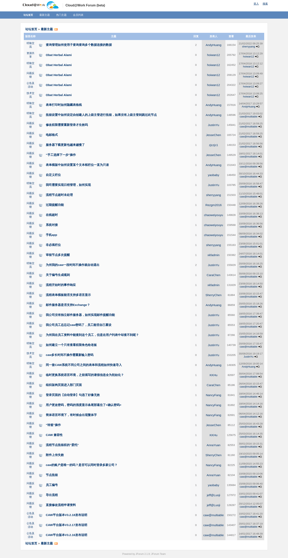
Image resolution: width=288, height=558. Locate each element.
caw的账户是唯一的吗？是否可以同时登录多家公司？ (81, 465)
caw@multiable (248, 116)
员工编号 (52, 485)
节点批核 (52, 475)
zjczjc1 (213, 145)
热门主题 (61, 14)
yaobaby (213, 175)
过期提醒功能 (55, 204)
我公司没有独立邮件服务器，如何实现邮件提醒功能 (80, 315)
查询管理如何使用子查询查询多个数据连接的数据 (79, 44)
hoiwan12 (213, 55)
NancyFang (213, 395)
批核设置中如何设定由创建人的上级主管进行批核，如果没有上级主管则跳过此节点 (101, 114)
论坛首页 (28, 15)
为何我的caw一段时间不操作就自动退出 (72, 264)
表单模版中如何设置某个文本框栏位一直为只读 (77, 164)
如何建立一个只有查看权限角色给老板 (71, 345)
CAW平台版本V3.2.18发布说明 (66, 515)
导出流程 (52, 495)
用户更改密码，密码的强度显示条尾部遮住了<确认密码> (83, 405)
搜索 (265, 3)
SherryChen (214, 295)
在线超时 (52, 214)
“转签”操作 (53, 425)
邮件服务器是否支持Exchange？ (68, 305)
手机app (51, 234)
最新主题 (44, 14)
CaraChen (213, 275)
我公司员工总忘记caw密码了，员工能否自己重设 (78, 325)
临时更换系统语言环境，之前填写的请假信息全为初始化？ (85, 375)
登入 (256, 3)
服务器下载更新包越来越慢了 (65, 144)
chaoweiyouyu (213, 215)
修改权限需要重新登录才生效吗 (67, 124)
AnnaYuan (213, 445)
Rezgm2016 (213, 205)
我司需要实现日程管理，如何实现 (68, 184)
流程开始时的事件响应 (61, 285)
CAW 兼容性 (54, 435)
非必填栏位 (53, 244)
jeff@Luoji (213, 495)
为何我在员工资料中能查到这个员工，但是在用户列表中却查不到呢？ (92, 335)
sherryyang (248, 46)
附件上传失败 (55, 455)
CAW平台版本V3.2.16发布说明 (66, 535)
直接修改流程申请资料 (61, 505)
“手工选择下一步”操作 (61, 154)
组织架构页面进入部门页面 (64, 385)
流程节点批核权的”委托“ (62, 445)
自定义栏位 (53, 174)
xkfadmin (214, 255)
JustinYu (213, 125)
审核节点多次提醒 (58, 254)
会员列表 (78, 14)
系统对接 (52, 224)
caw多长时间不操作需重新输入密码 (69, 355)
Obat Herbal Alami (59, 55)
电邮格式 (52, 134)
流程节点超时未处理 (59, 194)
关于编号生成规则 (58, 274)
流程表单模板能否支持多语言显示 (68, 295)
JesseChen (213, 135)
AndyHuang (213, 45)
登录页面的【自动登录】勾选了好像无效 (73, 395)
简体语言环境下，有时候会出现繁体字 (71, 415)
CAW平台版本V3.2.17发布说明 (66, 525)
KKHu (213, 375)
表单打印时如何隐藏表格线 (64, 104)
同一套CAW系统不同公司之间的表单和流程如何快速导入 (84, 365)
